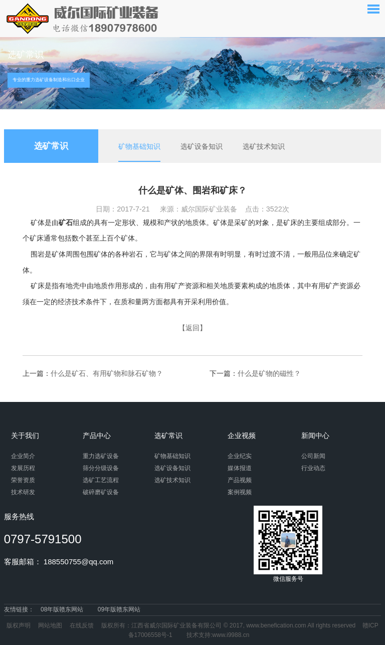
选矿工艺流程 (101, 480)
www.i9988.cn (230, 634)
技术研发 (23, 492)
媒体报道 (240, 468)
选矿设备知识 (201, 146)
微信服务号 (288, 544)
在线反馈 (82, 625)
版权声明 (19, 625)
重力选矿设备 (101, 456)
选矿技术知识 (264, 146)
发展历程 (23, 468)
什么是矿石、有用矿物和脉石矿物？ (107, 373)
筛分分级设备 (101, 468)
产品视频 (240, 480)
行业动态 (313, 468)
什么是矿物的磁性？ (269, 373)
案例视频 (240, 492)
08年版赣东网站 (62, 609)
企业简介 (23, 456)
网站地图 (50, 625)
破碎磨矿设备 (101, 492)
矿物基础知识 (139, 146)
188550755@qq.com (79, 561)
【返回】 (192, 328)
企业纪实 (240, 456)
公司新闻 (313, 456)
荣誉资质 (23, 480)
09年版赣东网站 (119, 609)
